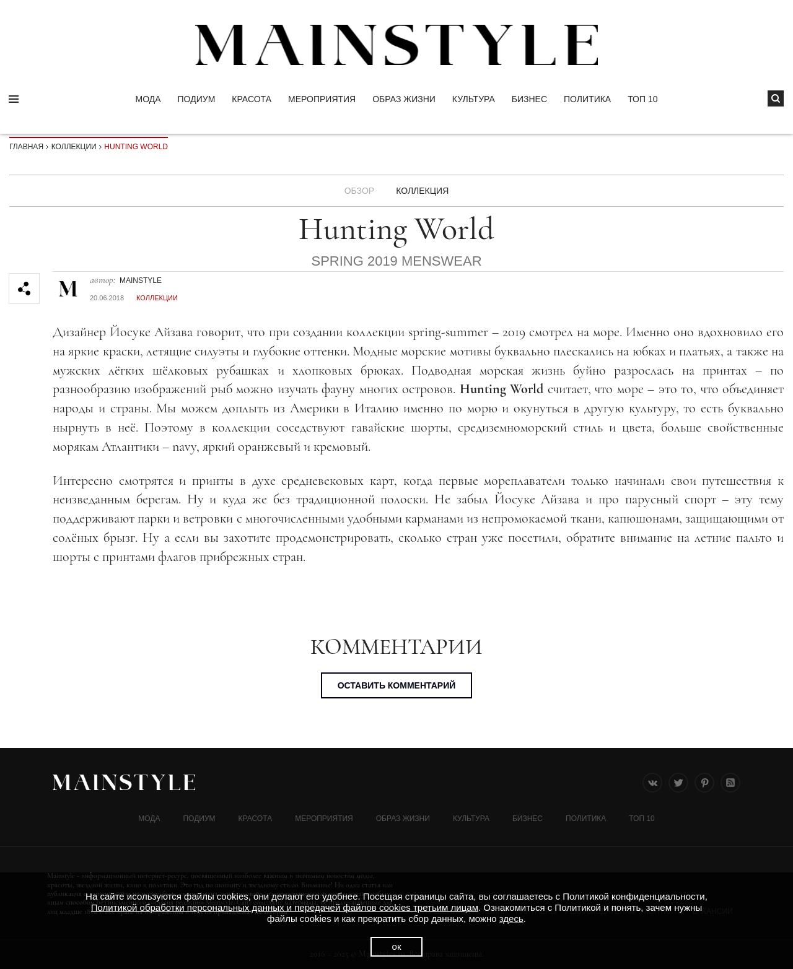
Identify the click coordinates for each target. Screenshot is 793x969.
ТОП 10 (642, 99)
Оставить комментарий (397, 685)
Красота (251, 99)
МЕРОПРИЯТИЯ (322, 99)
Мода (147, 99)
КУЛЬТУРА (473, 99)
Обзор (359, 191)
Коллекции (74, 146)
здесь (511, 918)
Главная (26, 146)
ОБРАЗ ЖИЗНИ (404, 99)
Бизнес (529, 99)
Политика (587, 99)
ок (396, 946)
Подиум (197, 99)
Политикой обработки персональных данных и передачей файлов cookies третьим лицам (284, 907)
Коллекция (422, 191)
